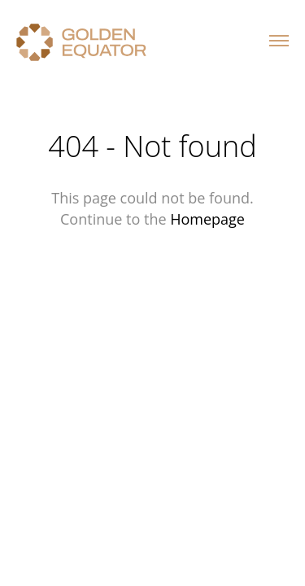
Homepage (207, 219)
